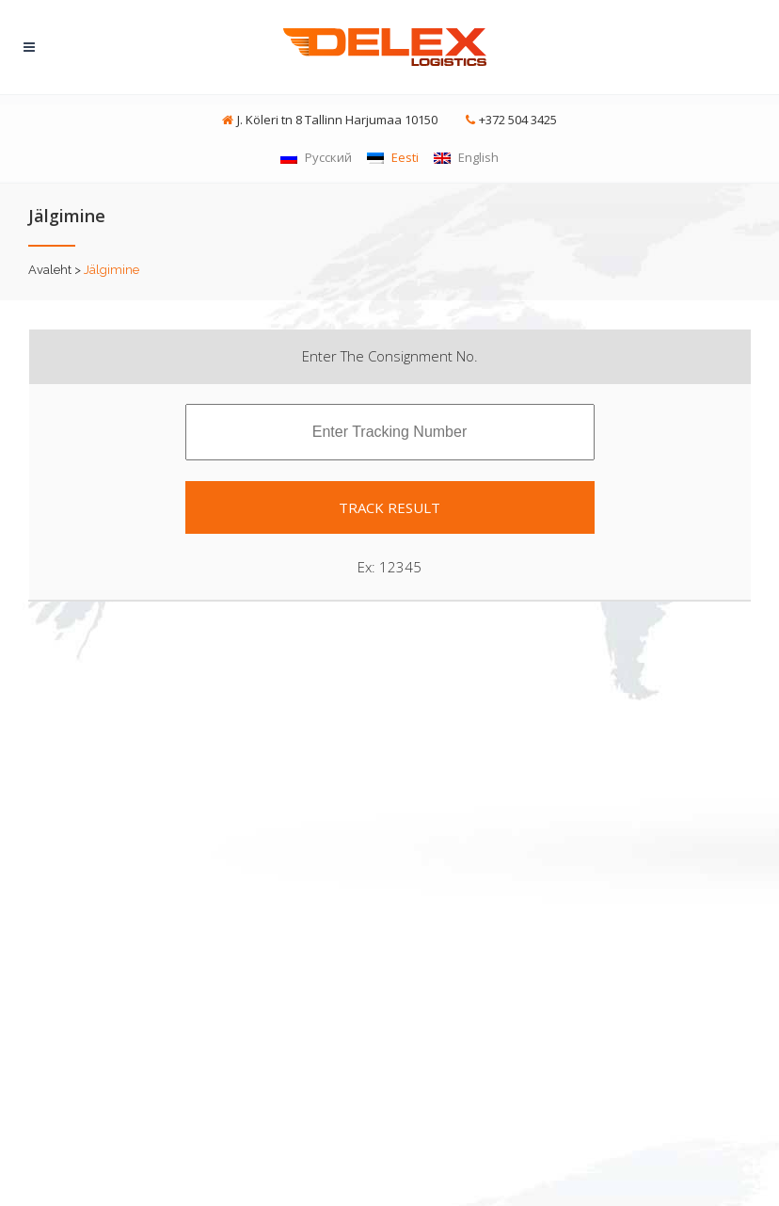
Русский (316, 157)
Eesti (393, 157)
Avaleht (50, 270)
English (466, 157)
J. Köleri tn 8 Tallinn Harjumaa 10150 (337, 119)
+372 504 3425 (518, 119)
